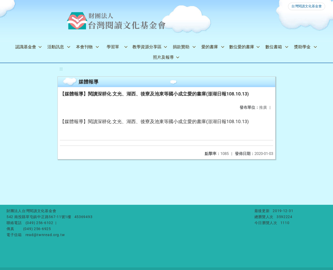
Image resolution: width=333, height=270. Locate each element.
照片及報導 (163, 57)
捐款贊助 (181, 46)
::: (61, 68)
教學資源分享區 (147, 46)
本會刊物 (84, 46)
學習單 (113, 46)
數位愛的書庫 (241, 46)
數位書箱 (273, 46)
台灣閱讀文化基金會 (306, 6)
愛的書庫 (209, 46)
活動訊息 (55, 46)
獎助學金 (302, 46)
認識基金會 (25, 46)
